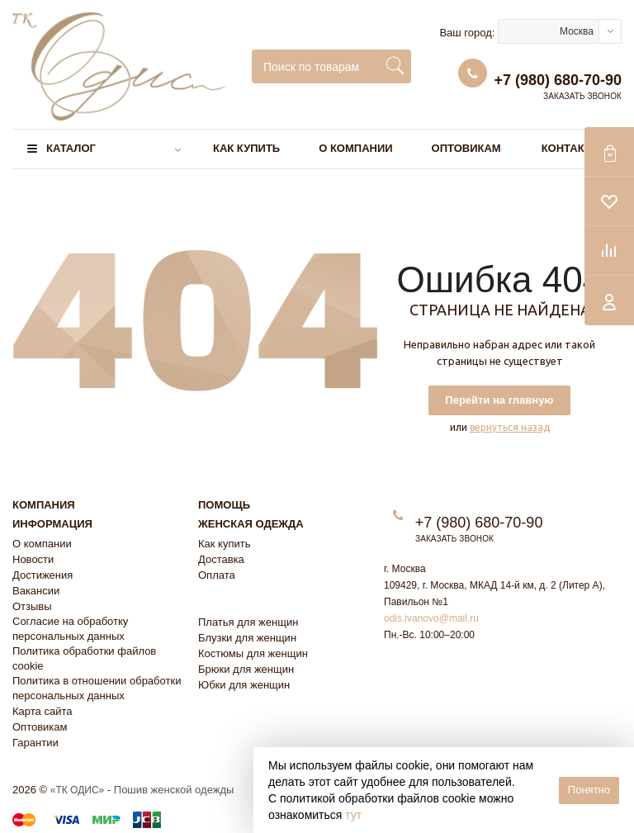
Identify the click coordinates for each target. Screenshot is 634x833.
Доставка (221, 559)
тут (353, 814)
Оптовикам (466, 148)
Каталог (71, 148)
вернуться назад (510, 427)
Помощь (224, 505)
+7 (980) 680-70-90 (558, 80)
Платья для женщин (248, 622)
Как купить (246, 148)
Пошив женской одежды (174, 789)
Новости (33, 559)
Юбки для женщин (244, 685)
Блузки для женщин (247, 638)
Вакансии (35, 591)
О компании (355, 148)
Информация (52, 524)
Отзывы (32, 606)
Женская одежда (251, 524)
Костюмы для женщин (253, 653)
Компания (43, 505)
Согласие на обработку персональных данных (70, 628)
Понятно (589, 789)
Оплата (216, 575)
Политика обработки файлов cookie (84, 658)
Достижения (42, 575)
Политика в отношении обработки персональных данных (96, 688)
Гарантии (35, 742)
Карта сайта (42, 711)
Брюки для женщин (246, 669)
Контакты (572, 148)
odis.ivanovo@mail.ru (431, 618)
